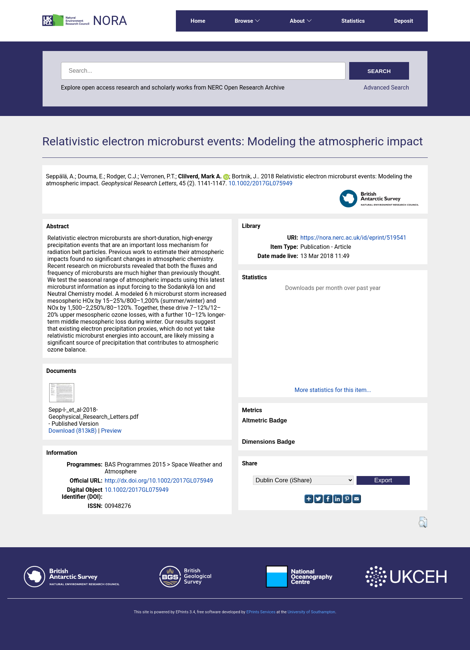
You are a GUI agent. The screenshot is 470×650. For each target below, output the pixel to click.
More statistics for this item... (332, 389)
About (301, 21)
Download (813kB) (72, 430)
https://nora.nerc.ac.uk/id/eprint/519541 (353, 237)
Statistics (353, 21)
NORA (110, 20)
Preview (111, 430)
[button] (423, 522)
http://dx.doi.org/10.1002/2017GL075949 (159, 480)
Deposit (403, 21)
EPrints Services (260, 612)
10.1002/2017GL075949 (260, 183)
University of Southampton (311, 612)
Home (198, 21)
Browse (247, 21)
